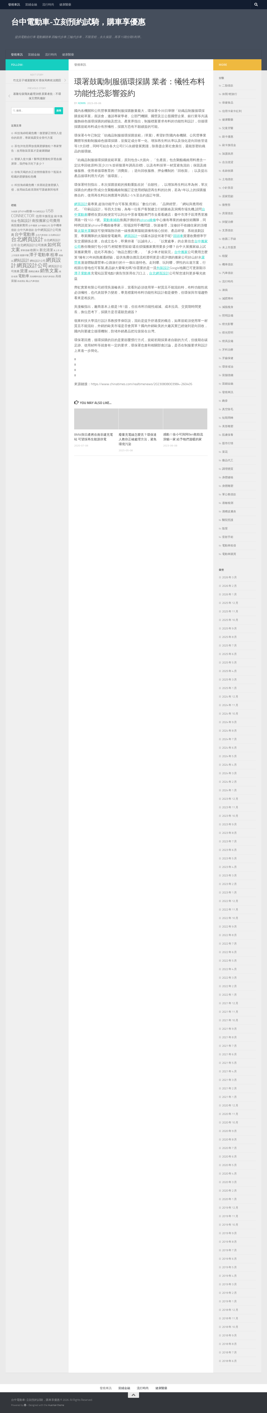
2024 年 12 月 (230, 696)
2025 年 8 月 (229, 637)
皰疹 (225, 400)
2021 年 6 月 (229, 1054)
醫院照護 (227, 520)
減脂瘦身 (227, 307)
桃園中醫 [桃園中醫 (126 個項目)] (24, 255)
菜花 (225, 451)
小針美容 (227, 187)
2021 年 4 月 (229, 1071)
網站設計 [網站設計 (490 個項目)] (21, 260)
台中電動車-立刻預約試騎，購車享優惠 (78, 22)
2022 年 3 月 (229, 977)
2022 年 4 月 (229, 969)
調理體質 (227, 469)
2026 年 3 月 (229, 577)
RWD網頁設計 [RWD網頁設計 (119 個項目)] (39, 211)
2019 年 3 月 (229, 1284)
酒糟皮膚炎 (229, 511)
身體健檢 (227, 477)
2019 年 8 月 (229, 1241)
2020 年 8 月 (229, 1139)
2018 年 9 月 (229, 1335)
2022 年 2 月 (229, 986)
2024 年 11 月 (230, 705)
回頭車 (178, 236)
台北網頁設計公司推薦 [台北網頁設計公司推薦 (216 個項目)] (32, 245)
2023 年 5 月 (229, 858)
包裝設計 (163, 268)
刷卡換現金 (229, 145)
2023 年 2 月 (229, 884)
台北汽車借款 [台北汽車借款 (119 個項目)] (42, 235)
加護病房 (227, 153)
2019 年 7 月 (229, 1250)
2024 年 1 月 (229, 790)
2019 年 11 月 (230, 1216)
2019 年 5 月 (229, 1267)
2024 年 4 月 (229, 764)
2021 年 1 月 (229, 1097)
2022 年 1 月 (229, 994)
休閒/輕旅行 (229, 94)
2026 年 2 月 (229, 586)
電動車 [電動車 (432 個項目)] (23, 276)
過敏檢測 (227, 503)
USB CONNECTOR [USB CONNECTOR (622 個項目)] (32, 213)
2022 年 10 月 (230, 918)
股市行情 (227, 443)
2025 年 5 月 (229, 662)
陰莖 (225, 528)
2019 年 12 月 (230, 1207)
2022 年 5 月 (229, 960)
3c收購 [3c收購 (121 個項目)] (14, 211)
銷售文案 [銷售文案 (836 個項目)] (49, 270)
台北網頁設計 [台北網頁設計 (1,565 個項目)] (27, 239)
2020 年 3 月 (229, 1182)
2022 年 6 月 (229, 952)
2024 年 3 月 (229, 773)
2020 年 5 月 (229, 1165)
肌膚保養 (227, 434)
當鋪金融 (31, 4)
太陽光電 (84, 231)
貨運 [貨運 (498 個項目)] (24, 270)
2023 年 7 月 (229, 841)
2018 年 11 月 (230, 1318)
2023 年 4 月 (229, 867)
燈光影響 (227, 324)
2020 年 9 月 (229, 1131)
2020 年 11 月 (230, 1114)
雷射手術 (227, 537)
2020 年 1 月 (229, 1199)
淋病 (225, 290)
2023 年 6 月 (229, 850)
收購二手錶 (229, 239)
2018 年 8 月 (229, 1344)
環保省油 (227, 366)
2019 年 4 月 (229, 1275)
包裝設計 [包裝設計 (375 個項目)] (24, 220)
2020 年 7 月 (229, 1148)
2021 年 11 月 (230, 1011)
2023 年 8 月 (229, 833)
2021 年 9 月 (229, 1028)
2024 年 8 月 (229, 730)
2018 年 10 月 (230, 1327)
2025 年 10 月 (230, 620)
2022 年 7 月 (229, 943)
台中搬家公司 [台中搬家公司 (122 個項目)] (44, 225)
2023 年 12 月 (230, 798)
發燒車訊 (14, 4)
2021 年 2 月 (229, 1088)
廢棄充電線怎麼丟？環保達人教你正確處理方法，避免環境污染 (137, 439)
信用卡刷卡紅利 (232, 111)
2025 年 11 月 (230, 611)
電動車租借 (229, 545)
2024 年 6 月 (229, 747)
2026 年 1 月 (229, 594)
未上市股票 (229, 247)
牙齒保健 (227, 358)
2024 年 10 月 (230, 713)
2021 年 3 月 (229, 1080)
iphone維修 (148, 220)
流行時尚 (48, 4)
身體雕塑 (227, 486)
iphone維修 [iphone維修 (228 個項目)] (25, 211)
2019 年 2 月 (229, 1292)
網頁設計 (81, 204)
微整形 (226, 204)
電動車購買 (229, 554)
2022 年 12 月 (230, 901)
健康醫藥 (65, 4)
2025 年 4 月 (229, 671)
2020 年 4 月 (229, 1173)
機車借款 (227, 264)
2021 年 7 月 (229, 1045)
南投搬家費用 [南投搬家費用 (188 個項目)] (19, 225)
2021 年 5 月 (229, 1063)
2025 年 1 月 (229, 688)
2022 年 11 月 (230, 909)
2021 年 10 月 (230, 1020)
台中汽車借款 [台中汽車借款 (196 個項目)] (25, 230)
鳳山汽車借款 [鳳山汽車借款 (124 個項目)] (32, 281)
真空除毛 (227, 409)
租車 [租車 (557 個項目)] (54, 254)
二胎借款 (227, 85)
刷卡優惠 (227, 136)
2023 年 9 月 (229, 824)
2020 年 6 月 (229, 1156)
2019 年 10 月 (230, 1224)
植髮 (225, 256)
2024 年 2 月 (229, 781)
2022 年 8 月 (229, 935)
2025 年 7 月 (229, 645)
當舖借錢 (227, 375)
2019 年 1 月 (229, 1301)
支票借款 (227, 230)
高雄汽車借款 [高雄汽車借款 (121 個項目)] (49, 276)
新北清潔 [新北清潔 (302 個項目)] (46, 250)
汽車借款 (227, 273)
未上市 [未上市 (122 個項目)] (56, 250)
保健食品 (227, 102)
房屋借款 (227, 213)
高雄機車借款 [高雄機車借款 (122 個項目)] (36, 276)
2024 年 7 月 (229, 739)
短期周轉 (227, 417)
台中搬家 (181, 252)
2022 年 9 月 (229, 926)
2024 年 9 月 (229, 722)
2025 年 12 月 (230, 603)
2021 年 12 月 (230, 1003)
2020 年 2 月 (229, 1190)
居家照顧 (227, 196)
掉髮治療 (227, 221)
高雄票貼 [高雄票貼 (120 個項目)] (21, 281)
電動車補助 (111, 220)
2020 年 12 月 (230, 1105)
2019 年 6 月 (229, 1258)
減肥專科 (227, 298)
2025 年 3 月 (229, 679)
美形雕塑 (227, 426)
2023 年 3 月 (229, 875)
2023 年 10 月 (230, 816)
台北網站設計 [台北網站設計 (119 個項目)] (54, 235)
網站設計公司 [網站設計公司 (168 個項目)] (37, 260)
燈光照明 (227, 332)
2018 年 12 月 (230, 1310)
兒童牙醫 (227, 128)
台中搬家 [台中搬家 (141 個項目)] (32, 225)
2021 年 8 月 (229, 1037)
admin (81, 103)
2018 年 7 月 (229, 1352)
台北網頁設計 (159, 273)
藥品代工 (227, 460)
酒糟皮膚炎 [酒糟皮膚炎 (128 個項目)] (33, 271)
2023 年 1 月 (229, 892)
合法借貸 (227, 162)
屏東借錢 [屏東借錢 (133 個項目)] (25, 250)
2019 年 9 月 (229, 1233)
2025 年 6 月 (229, 654)
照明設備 (227, 315)
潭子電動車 (82, 273)
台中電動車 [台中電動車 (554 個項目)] (25, 234)
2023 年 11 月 (230, 807)
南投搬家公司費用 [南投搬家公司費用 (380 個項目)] (46, 220)
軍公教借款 (229, 494)
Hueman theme (56, 1405)
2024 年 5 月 (229, 756)
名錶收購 (227, 170)
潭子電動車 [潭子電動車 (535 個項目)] (39, 254)
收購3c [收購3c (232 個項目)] (34, 250)
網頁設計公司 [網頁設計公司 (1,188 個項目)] (32, 265)
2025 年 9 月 (229, 628)
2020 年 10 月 (230, 1122)
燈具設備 (227, 341)
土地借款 (227, 179)
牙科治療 (227, 349)
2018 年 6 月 (229, 1361)
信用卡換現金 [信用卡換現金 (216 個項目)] (45, 216)
